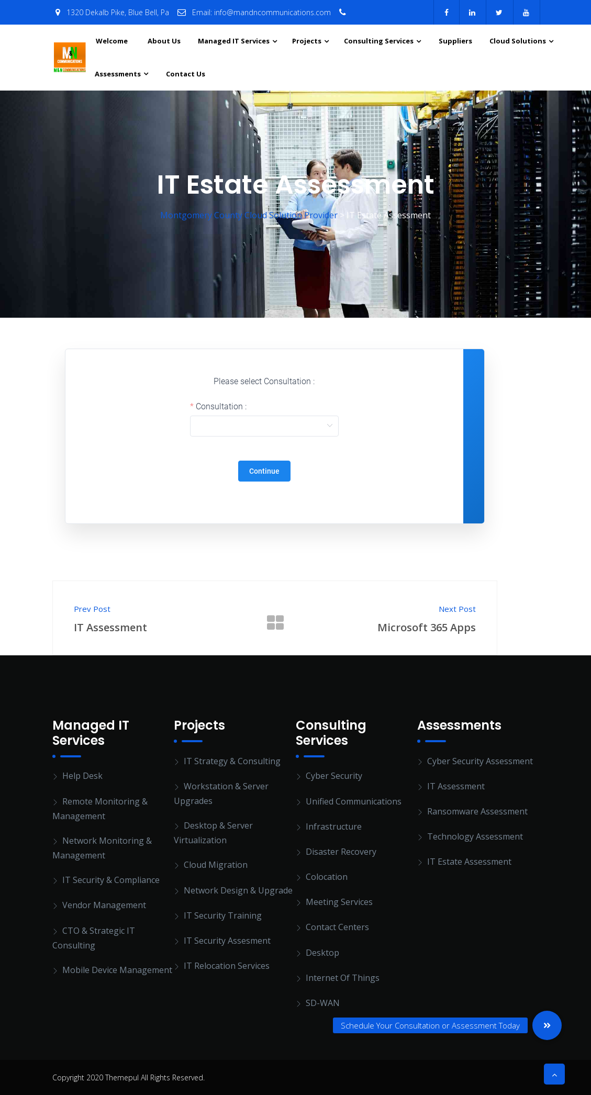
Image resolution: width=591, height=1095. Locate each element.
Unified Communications (354, 801)
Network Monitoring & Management (102, 848)
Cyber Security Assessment (480, 761)
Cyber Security (334, 775)
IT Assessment (456, 786)
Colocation (327, 876)
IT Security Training (223, 915)
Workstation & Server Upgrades (221, 793)
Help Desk (82, 775)
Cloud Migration (216, 864)
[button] (547, 1025)
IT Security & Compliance (111, 880)
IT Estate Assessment (469, 861)
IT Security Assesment (227, 940)
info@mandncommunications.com (272, 12)
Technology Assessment (475, 836)
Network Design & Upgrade (238, 890)
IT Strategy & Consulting (232, 761)
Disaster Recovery (341, 851)
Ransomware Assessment (477, 811)
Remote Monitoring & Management (100, 809)
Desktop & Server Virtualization (213, 833)
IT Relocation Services (227, 965)
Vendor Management (104, 905)
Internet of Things (343, 978)
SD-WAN (323, 1003)
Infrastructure (334, 826)
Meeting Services (339, 902)
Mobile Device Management (117, 970)
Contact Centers (337, 927)
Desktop (322, 952)
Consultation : (221, 407)
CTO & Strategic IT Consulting (93, 938)
